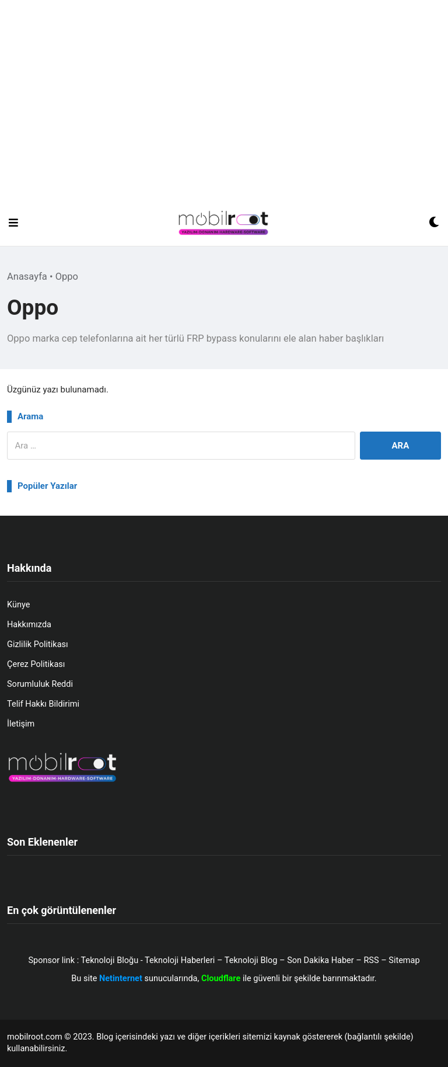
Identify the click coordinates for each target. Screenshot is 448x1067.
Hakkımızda (29, 625)
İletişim (20, 724)
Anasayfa (27, 276)
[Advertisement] (224, 112)
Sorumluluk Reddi (40, 684)
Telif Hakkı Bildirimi (43, 704)
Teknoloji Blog (251, 960)
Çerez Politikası (36, 664)
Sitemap (403, 960)
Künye (18, 605)
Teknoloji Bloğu (110, 960)
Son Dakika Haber (320, 960)
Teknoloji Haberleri (180, 960)
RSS (371, 960)
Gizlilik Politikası (37, 644)
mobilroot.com (34, 1037)
